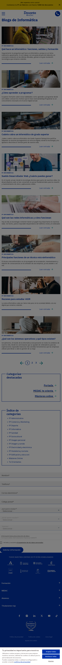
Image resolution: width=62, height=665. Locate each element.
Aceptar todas (51, 652)
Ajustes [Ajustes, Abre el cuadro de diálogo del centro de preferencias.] (51, 661)
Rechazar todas (51, 656)
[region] (31, 656)
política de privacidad (22, 662)
